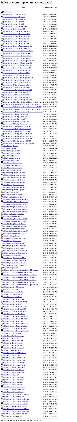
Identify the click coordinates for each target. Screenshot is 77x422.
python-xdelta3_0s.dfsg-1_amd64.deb (14, 14)
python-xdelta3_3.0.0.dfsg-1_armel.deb (15, 116)
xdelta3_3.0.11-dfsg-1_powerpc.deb (14, 387)
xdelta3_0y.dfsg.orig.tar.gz (11, 267)
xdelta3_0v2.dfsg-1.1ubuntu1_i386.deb (15, 204)
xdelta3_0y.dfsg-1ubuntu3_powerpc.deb (15, 265)
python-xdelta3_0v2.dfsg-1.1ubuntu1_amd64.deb (18, 51)
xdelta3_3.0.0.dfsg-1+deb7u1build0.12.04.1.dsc (17, 272)
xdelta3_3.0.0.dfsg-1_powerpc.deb (13, 299)
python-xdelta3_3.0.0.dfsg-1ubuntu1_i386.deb (17, 141)
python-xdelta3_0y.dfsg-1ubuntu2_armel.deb (16, 85)
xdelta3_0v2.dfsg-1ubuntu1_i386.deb (14, 224)
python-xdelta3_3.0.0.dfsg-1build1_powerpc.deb (18, 133)
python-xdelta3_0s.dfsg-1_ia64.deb (14, 21)
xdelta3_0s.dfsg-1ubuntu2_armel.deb (14, 175)
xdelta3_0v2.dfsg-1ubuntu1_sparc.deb (14, 233)
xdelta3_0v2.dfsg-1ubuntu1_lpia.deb (14, 228)
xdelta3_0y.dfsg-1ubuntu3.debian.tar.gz (15, 253)
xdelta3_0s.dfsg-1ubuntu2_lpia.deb (13, 185)
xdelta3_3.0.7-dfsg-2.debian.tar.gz (13, 336)
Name (23, 7)
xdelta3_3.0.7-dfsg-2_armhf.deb (13, 343)
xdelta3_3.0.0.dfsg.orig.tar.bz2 (12, 333)
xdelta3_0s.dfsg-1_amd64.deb (12, 151)
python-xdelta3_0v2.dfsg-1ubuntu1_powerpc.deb (18, 77)
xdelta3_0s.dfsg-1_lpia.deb (11, 160)
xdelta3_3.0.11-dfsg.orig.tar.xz (12, 416)
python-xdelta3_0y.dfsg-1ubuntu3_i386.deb (16, 97)
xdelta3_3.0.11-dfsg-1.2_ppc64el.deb (14, 365)
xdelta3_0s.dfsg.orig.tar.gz (11, 192)
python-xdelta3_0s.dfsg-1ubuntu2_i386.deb (16, 39)
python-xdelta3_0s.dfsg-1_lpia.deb (13, 24)
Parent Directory (8, 12)
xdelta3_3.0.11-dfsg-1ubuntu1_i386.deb (15, 406)
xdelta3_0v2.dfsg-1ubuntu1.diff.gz (13, 214)
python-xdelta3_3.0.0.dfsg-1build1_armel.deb (17, 126)
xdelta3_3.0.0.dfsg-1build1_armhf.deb (14, 311)
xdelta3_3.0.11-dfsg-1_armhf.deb (13, 382)
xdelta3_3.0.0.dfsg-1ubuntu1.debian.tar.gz (16, 319)
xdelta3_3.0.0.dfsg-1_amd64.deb (13, 292)
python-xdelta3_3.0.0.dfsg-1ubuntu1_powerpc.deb (18, 143)
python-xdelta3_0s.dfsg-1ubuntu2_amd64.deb (17, 31)
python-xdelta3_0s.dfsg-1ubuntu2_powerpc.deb (17, 46)
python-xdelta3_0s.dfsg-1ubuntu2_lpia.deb (16, 43)
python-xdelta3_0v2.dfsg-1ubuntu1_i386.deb (16, 70)
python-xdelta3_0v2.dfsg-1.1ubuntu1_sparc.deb (17, 63)
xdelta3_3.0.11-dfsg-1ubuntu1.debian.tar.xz (16, 394)
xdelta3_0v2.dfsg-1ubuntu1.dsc (12, 216)
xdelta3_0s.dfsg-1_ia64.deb (11, 158)
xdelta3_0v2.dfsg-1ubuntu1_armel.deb (14, 221)
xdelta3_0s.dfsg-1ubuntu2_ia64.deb (14, 182)
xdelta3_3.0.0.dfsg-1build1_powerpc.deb (15, 316)
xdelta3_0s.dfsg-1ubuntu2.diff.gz (13, 168)
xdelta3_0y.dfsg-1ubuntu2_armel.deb (14, 245)
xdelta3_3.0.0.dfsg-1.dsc (10, 289)
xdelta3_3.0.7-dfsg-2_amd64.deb (13, 340)
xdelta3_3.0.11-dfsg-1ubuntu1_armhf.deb (15, 404)
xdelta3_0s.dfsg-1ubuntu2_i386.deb (14, 180)
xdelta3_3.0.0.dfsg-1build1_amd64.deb (15, 306)
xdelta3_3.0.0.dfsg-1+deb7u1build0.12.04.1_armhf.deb (19, 280)
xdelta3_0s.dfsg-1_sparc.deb (11, 165)
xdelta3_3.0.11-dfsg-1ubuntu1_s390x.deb (15, 414)
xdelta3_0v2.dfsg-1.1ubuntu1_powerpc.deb (16, 209)
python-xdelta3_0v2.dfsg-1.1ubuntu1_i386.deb (17, 56)
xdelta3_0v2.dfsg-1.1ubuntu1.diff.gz (14, 194)
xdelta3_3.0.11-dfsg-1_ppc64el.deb (13, 389)
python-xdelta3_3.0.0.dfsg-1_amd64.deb (15, 114)
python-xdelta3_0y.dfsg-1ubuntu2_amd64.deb (17, 82)
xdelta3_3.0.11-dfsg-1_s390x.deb (13, 392)
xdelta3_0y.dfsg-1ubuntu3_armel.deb (14, 260)
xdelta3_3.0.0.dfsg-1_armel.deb (12, 294)
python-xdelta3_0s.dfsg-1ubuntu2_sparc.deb (16, 48)
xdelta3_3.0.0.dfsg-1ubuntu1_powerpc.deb (16, 331)
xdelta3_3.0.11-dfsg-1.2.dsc (11, 355)
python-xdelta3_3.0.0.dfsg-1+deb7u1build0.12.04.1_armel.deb (22, 104)
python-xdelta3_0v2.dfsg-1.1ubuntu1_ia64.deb (17, 58)
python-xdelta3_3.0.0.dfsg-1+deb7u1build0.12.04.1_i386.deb (21, 109)
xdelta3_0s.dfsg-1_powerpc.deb (12, 163)
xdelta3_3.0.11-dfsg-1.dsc (11, 375)
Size (56, 7)
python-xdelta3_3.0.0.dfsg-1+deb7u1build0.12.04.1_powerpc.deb (23, 112)
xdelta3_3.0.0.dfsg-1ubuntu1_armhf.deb (15, 326)
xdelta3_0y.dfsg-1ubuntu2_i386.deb (14, 248)
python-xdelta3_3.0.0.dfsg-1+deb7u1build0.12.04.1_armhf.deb (22, 107)
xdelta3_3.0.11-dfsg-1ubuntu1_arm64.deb (15, 401)
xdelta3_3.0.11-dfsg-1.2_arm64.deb (14, 360)
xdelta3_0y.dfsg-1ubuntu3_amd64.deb (14, 258)
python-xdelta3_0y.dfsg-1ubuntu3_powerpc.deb (17, 99)
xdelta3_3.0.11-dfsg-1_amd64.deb (13, 377)
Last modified (48, 7)
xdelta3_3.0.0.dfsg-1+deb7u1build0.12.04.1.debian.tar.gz (20, 270)
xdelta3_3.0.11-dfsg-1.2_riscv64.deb (14, 367)
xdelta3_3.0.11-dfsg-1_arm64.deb (13, 379)
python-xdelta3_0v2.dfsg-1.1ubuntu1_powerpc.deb (18, 60)
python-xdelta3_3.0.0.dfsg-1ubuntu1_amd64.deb (18, 136)
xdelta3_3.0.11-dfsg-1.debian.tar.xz (13, 372)
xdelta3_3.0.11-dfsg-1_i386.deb (12, 384)
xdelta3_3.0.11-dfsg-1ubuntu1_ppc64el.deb (16, 409)
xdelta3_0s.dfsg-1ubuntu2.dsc (12, 170)
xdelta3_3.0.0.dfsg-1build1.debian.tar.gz (15, 301)
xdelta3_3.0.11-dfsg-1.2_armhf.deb (13, 362)
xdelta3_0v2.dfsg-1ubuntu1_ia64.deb (14, 226)
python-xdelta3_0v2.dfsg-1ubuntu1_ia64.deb (16, 73)
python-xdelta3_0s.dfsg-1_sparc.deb (14, 29)
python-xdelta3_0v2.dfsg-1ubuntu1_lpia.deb (16, 75)
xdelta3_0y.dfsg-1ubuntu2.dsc (12, 241)
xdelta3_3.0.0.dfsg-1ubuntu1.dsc (13, 321)
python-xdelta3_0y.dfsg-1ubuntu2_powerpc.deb (17, 90)
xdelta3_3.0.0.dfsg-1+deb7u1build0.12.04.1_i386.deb (19, 282)
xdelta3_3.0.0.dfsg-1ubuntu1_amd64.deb (15, 323)
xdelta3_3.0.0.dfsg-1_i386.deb (12, 297)
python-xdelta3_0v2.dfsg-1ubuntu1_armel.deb (17, 68)
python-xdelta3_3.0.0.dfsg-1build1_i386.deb (16, 131)
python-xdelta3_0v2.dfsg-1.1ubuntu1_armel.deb (17, 53)
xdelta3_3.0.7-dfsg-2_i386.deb (12, 345)
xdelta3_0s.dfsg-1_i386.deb (11, 155)
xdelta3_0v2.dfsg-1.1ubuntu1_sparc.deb (15, 211)
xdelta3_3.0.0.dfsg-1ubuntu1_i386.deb (14, 328)
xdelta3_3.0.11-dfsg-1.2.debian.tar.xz (14, 353)
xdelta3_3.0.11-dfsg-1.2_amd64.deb (14, 358)
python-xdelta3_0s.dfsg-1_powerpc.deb (15, 26)
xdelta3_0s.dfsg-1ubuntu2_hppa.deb (14, 177)
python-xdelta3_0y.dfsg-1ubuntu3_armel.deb (16, 95)
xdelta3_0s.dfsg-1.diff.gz (10, 146)
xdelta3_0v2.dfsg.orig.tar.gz (11, 236)
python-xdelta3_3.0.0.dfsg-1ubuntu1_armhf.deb (17, 138)
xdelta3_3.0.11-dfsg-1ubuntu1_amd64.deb (16, 399)
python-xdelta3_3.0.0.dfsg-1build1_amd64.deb (17, 124)
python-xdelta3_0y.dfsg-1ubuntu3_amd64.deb (17, 92)
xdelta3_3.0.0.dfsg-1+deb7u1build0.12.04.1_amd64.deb (20, 275)
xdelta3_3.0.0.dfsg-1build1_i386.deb (14, 314)
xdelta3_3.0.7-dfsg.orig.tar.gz (12, 350)
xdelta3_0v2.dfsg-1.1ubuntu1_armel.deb (15, 202)
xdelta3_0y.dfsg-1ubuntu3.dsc (12, 255)
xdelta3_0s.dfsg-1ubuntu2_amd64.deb (14, 172)
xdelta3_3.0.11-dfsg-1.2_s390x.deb (13, 370)
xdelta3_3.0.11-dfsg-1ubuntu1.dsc (13, 396)
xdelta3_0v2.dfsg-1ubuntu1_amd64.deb (15, 219)
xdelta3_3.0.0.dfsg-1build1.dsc (12, 304)
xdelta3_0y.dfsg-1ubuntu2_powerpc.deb (15, 250)
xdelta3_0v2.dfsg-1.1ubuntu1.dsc (13, 197)
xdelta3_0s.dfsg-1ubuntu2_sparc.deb (14, 189)
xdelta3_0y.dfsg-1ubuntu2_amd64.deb (14, 243)
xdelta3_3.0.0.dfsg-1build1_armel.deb (14, 309)
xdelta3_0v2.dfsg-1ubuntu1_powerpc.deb (15, 231)
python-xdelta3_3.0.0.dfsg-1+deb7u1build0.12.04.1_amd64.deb (22, 102)
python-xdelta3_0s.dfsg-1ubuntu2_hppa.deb (16, 36)
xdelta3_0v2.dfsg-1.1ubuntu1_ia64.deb (15, 207)
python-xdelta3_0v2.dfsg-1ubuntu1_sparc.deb (17, 80)
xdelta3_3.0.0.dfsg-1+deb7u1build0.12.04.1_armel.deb (19, 277)
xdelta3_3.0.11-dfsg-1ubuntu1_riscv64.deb (16, 411)
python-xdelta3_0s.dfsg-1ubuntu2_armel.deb (16, 34)
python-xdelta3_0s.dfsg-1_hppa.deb (14, 17)
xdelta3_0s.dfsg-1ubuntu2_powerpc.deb (15, 187)
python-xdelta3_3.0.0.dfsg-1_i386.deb (14, 119)
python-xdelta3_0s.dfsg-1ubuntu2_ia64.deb (16, 41)
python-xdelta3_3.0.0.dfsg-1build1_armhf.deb (17, 129)
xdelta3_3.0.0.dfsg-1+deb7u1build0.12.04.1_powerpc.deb (20, 284)
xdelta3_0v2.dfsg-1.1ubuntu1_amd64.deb (15, 199)
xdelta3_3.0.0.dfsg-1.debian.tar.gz (13, 287)
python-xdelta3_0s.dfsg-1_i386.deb (14, 19)
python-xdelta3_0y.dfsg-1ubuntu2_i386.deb (16, 87)
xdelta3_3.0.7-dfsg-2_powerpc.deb (13, 348)
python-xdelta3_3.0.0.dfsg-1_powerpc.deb (16, 121)
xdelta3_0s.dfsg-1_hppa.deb (11, 153)
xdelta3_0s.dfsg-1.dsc (9, 148)
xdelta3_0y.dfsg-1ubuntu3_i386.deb (14, 263)
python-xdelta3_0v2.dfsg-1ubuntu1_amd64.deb (17, 65)
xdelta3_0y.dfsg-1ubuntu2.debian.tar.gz (15, 238)
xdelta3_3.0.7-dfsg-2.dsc (10, 338)
